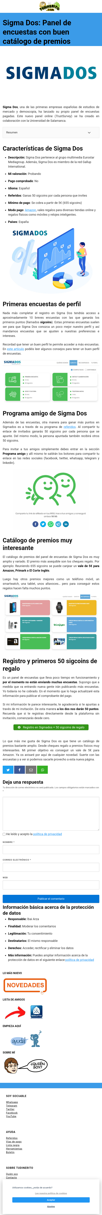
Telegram (11, 1105)
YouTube (11, 1116)
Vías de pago (14, 1141)
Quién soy (12, 1174)
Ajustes (51, 1206)
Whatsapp (12, 1102)
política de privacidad (47, 834)
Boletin (10, 1152)
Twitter (10, 1109)
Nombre (9, 842)
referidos (70, 427)
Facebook (12, 1112)
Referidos (12, 1138)
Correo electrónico (17, 860)
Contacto (11, 1177)
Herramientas (14, 1148)
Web (5, 877)
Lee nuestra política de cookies (51, 1193)
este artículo (15, 349)
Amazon (30, 210)
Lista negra (13, 1145)
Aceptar (51, 1200)
